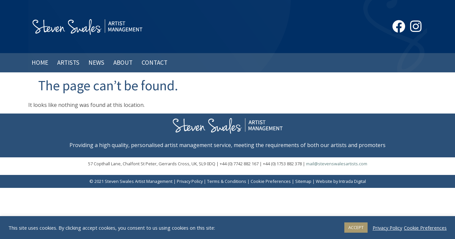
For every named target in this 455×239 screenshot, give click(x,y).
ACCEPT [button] (356, 227)
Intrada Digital (352, 181)
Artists (68, 62)
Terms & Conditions (226, 181)
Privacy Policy (190, 181)
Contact (155, 62)
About (123, 62)
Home (40, 62)
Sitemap (303, 181)
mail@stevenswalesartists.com (336, 164)
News (96, 62)
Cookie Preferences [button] (271, 181)
